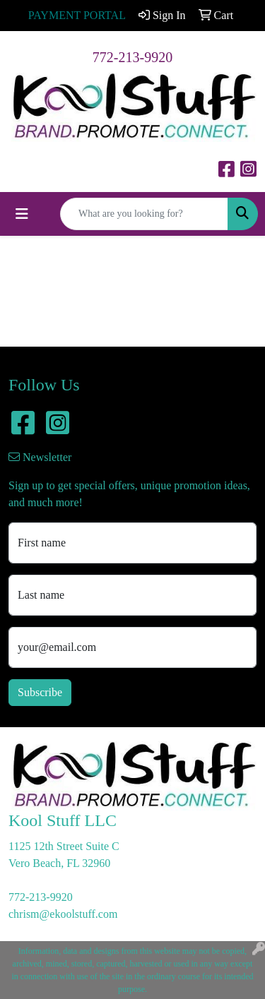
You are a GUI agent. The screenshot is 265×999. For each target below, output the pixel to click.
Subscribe (40, 692)
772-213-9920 (132, 57)
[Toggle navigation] (22, 214)
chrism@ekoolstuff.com (62, 914)
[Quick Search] (144, 214)
